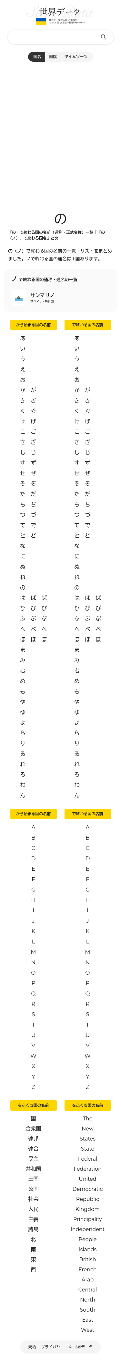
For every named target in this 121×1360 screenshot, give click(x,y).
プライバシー (52, 1346)
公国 (33, 1189)
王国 (33, 1179)
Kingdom (88, 1209)
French (87, 1269)
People (88, 1239)
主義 (33, 1219)
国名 (37, 56)
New (88, 1129)
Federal (87, 1159)
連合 (33, 1149)
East (87, 1320)
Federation (88, 1169)
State (87, 1149)
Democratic (88, 1189)
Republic (87, 1199)
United (87, 1179)
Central (87, 1290)
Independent (88, 1229)
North (87, 1300)
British (87, 1259)
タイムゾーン (76, 56)
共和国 (33, 1169)
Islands (88, 1249)
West (87, 1330)
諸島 (33, 1229)
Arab (88, 1280)
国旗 (53, 56)
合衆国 (33, 1129)
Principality (87, 1219)
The (88, 1119)
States (88, 1139)
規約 (32, 1346)
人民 (33, 1209)
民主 (33, 1159)
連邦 (33, 1139)
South (88, 1310)
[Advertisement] (60, 133)
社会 (33, 1199)
